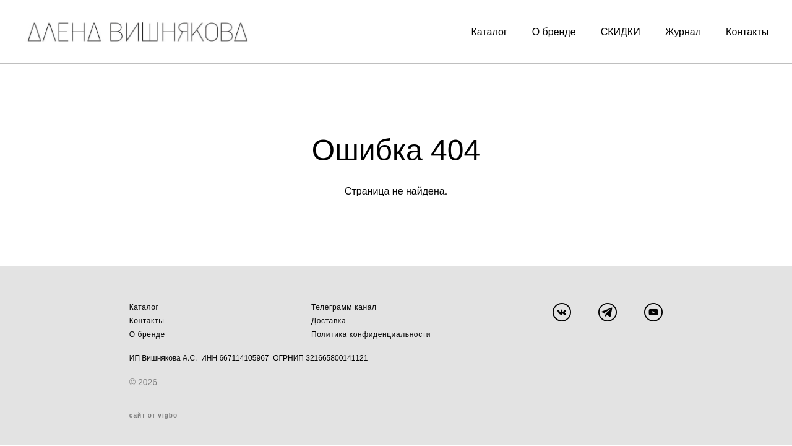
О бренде (537, 29)
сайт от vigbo (153, 417)
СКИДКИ (603, 29)
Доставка (328, 322)
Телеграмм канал (344, 308)
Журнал (666, 29)
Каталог (472, 29)
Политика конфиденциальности (371, 335)
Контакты (730, 29)
